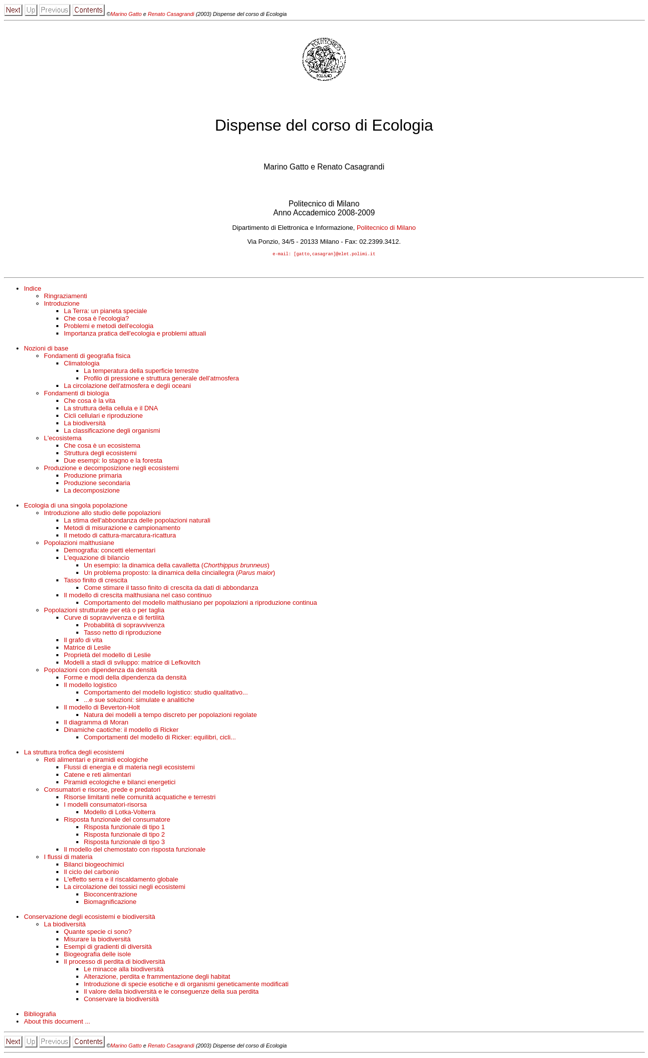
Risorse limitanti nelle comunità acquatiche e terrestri (140, 798)
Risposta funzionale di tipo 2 (124, 835)
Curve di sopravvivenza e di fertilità (114, 618)
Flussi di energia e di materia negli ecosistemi (129, 768)
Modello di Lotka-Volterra (120, 813)
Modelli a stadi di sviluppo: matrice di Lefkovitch (132, 663)
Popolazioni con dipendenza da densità (100, 671)
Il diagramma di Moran (96, 723)
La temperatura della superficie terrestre (141, 371)
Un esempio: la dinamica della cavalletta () (176, 566)
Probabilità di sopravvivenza (124, 626)
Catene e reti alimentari (97, 775)
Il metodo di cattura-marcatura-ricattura (120, 536)
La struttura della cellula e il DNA (111, 409)
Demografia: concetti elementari (110, 551)
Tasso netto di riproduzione (122, 633)
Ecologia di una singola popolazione (75, 506)
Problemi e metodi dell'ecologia (109, 327)
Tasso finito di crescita (95, 581)
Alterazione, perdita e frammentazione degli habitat (157, 977)
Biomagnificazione (110, 902)
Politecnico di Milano (386, 227)
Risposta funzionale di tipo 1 (124, 828)
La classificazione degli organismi (112, 431)
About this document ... (57, 1022)
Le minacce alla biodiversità (124, 970)
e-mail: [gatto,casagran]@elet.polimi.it (324, 255)
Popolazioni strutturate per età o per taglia (104, 611)
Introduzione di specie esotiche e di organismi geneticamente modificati (186, 985)
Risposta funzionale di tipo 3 (124, 843)
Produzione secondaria (97, 484)
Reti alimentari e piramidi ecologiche (96, 760)
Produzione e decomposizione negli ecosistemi (111, 469)
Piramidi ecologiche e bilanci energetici (120, 783)
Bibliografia (40, 1015)
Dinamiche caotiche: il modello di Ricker (121, 730)
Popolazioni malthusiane (79, 543)
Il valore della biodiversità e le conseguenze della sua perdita (171, 992)
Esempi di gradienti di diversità (108, 947)
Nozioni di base (46, 349)
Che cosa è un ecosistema (102, 446)
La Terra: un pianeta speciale (105, 312)
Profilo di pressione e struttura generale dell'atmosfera (161, 379)
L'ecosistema (62, 439)
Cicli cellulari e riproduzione (103, 416)
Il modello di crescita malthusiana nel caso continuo (138, 596)
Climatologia (82, 364)
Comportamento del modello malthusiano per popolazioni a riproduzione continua (200, 603)
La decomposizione (92, 491)
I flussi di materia (68, 858)
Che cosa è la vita (89, 401)
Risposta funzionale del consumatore (117, 820)
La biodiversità (85, 424)
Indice (32, 289)
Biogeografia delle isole (97, 955)
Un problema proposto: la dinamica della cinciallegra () (179, 573)
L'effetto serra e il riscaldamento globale (121, 880)
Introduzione (62, 304)
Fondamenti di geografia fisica (87, 356)
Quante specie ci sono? (98, 932)
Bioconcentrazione (110, 895)
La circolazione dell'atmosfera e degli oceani (127, 386)
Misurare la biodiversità (97, 940)
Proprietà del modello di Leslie (107, 656)
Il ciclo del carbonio (91, 873)
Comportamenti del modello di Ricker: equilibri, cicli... (160, 738)
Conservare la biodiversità (121, 1000)
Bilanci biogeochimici (94, 865)
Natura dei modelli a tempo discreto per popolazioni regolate (170, 715)
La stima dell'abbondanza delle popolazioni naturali (137, 521)
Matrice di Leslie (87, 648)
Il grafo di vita (83, 641)
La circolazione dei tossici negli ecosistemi (125, 887)
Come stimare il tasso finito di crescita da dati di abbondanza (171, 588)
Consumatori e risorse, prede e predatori (102, 790)
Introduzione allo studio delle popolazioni (102, 514)
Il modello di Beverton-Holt (102, 708)
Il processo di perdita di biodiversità (114, 962)
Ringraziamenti (65, 297)
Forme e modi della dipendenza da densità (125, 678)
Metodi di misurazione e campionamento (122, 528)
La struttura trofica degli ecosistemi (74, 753)
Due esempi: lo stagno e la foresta (113, 461)
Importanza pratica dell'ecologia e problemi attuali (135, 334)
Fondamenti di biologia (76, 394)
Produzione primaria (93, 476)
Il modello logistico (90, 686)
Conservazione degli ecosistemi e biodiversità (89, 917)
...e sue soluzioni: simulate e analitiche (139, 701)
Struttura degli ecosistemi (100, 454)
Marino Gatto (126, 14)
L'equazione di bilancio (96, 558)
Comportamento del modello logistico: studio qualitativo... (166, 693)
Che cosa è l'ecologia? (96, 319)
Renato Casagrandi (172, 14)
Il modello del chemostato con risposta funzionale (135, 850)
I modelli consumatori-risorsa (105, 805)
